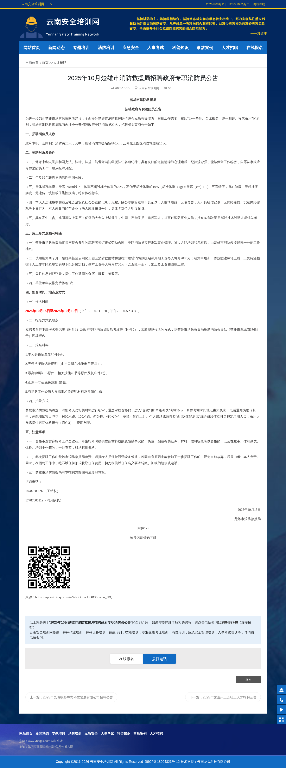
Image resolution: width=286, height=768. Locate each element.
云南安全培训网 (32, 4)
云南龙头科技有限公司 (213, 761)
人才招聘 (230, 47)
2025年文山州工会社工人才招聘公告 (223, 697)
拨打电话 (159, 659)
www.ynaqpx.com (39, 741)
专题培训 (81, 47)
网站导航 (259, 4)
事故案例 (205, 47)
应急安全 (130, 47)
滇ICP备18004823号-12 (162, 761)
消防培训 (106, 47)
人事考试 (155, 47)
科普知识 (180, 47)
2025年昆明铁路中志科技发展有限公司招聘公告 (71, 697)
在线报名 (254, 47)
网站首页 (31, 47)
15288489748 (228, 622)
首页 (45, 62)
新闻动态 (56, 47)
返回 (248, 679)
